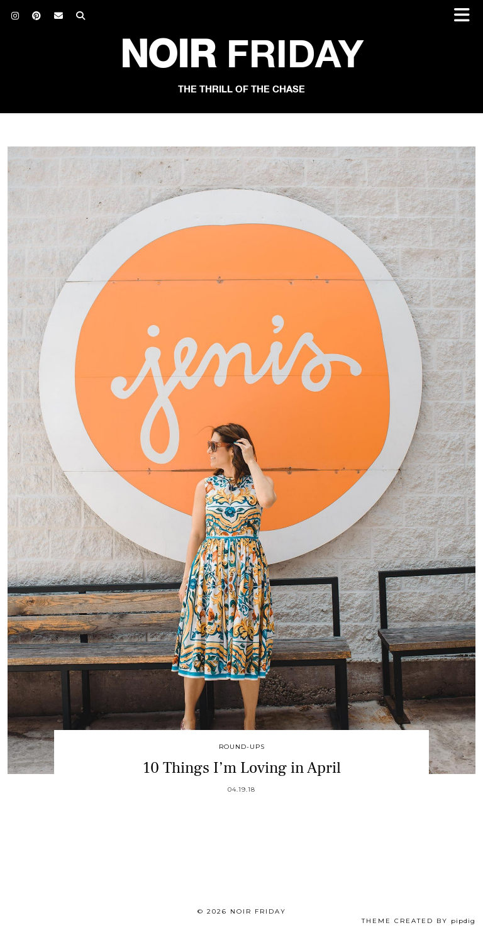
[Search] (81, 15)
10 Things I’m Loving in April (242, 768)
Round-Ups (242, 747)
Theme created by (418, 921)
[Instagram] (15, 15)
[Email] (59, 15)
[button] (466, 16)
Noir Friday (258, 911)
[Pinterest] (37, 15)
